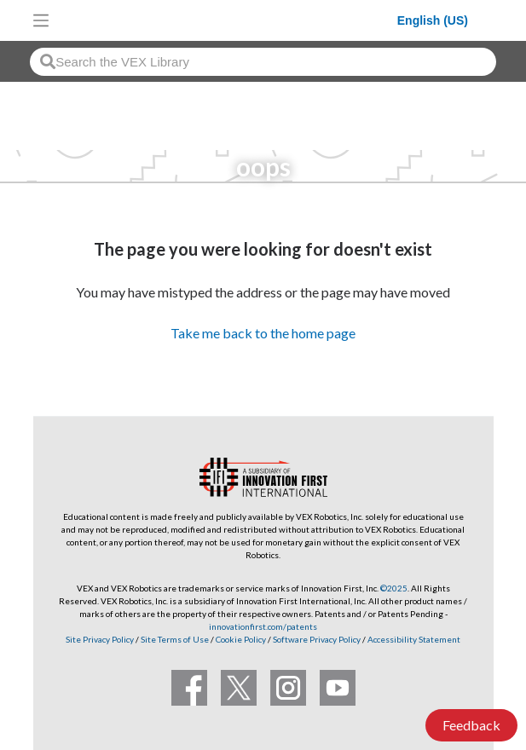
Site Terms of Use (174, 639)
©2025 (394, 588)
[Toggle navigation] (40, 20)
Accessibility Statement (413, 639)
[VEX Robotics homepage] (227, 20)
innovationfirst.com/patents (263, 626)
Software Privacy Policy (317, 639)
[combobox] (263, 62)
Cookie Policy (241, 639)
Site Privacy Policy (100, 639)
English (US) (432, 20)
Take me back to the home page (263, 333)
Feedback (471, 725)
